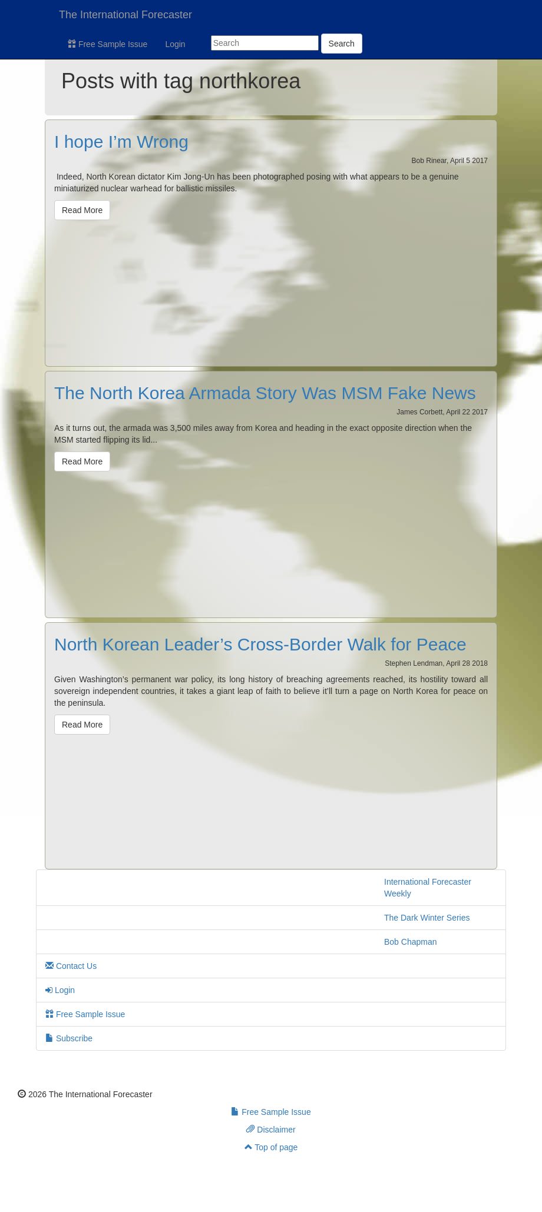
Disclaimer (270, 1129)
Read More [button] (82, 210)
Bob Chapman (410, 942)
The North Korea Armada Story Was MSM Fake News (265, 393)
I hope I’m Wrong (121, 141)
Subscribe (68, 1038)
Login (175, 44)
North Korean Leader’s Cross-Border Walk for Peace (260, 644)
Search (342, 43)
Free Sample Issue (107, 44)
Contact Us (71, 966)
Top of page (271, 1147)
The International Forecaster (125, 15)
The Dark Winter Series (427, 917)
